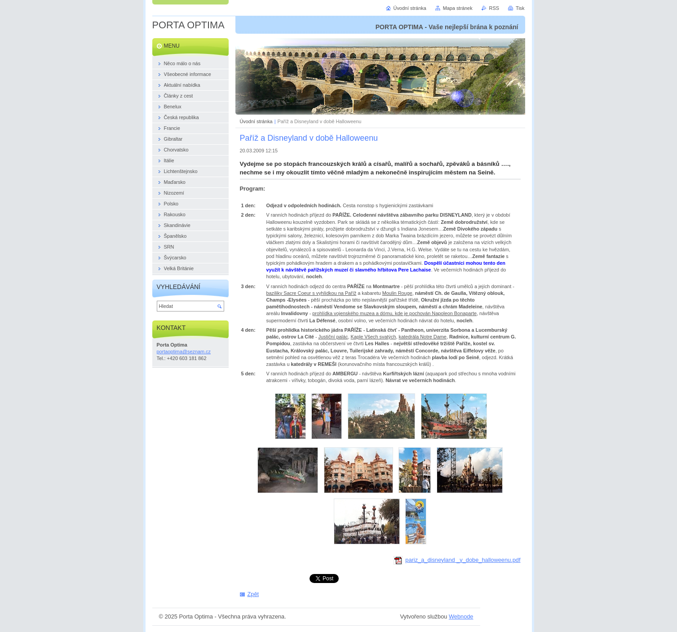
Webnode (461, 616)
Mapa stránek (458, 8)
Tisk (520, 8)
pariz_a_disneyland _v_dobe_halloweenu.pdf (457, 559)
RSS (494, 8)
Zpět (253, 594)
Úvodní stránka (256, 121)
